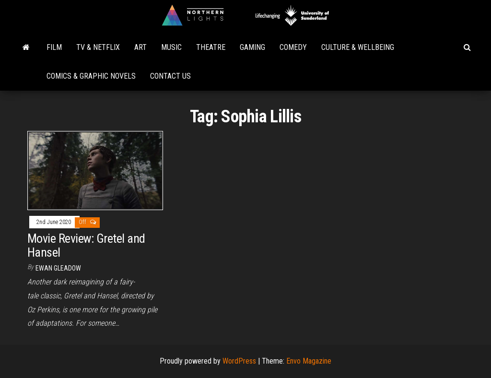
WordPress (239, 361)
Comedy (293, 47)
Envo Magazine (308, 361)
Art (140, 47)
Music (171, 47)
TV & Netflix (98, 47)
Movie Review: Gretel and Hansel (86, 245)
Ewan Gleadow (58, 268)
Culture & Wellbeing (357, 47)
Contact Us (170, 76)
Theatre (210, 47)
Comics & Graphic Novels (91, 76)
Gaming (252, 47)
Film (54, 47)
